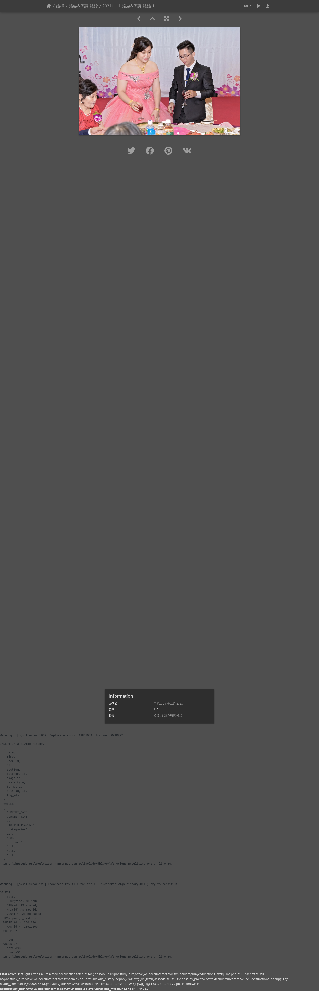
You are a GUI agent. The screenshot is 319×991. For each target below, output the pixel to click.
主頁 (49, 6)
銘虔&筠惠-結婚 (83, 6)
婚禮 (60, 6)
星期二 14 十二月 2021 (168, 703)
